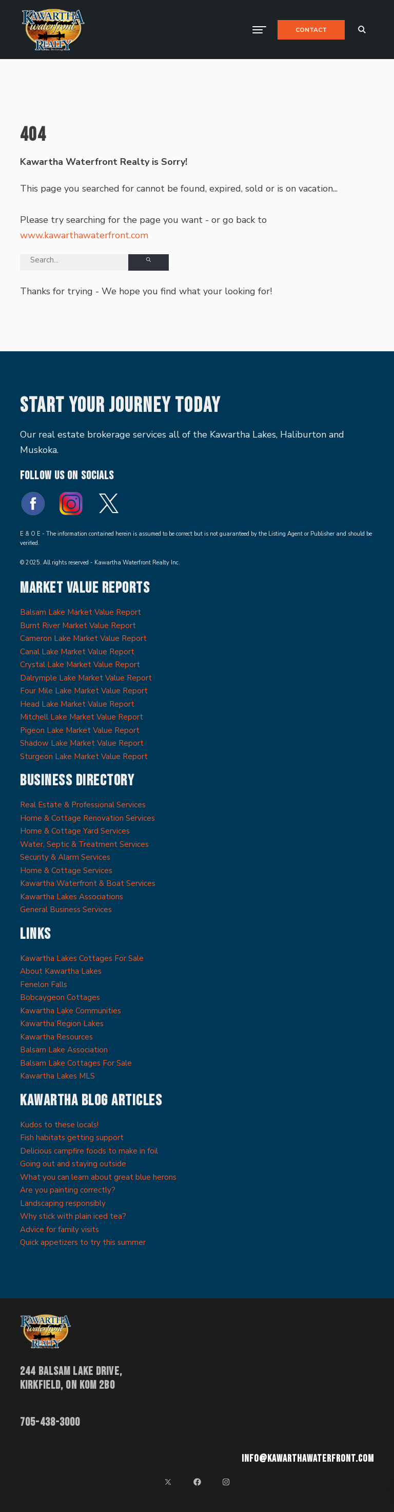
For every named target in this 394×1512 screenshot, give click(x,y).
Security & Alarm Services (65, 857)
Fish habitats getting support (72, 1137)
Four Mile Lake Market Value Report (84, 691)
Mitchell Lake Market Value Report (81, 717)
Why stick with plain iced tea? (73, 1216)
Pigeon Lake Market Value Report (80, 730)
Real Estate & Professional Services (83, 805)
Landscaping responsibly (63, 1203)
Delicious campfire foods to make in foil (89, 1151)
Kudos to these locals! (59, 1125)
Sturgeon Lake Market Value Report (84, 756)
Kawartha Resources (56, 1037)
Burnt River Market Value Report (78, 625)
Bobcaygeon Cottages (60, 997)
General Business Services (66, 909)
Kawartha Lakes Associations (71, 897)
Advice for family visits (59, 1229)
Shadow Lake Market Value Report (82, 743)
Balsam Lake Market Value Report (80, 612)
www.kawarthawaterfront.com (84, 235)
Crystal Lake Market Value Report (80, 664)
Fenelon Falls (43, 984)
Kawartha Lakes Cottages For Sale (82, 958)
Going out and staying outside (73, 1164)
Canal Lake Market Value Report (77, 652)
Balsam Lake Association (64, 1050)
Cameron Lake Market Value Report (83, 638)
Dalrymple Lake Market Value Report (86, 678)
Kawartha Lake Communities (70, 1011)
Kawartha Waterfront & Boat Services (87, 883)
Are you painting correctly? (67, 1190)
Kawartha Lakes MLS (57, 1076)
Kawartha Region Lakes (62, 1023)
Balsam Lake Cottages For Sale (76, 1063)
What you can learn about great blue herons (98, 1177)
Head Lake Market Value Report (77, 704)
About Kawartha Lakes (61, 971)
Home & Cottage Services (66, 870)
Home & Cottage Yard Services (75, 831)
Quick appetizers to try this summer (83, 1242)
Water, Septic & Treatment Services (84, 844)
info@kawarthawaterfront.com (308, 1458)
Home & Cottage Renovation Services (87, 818)
